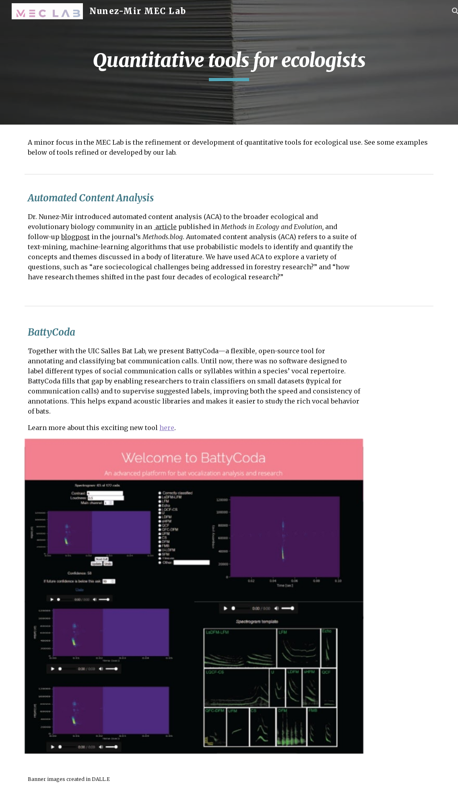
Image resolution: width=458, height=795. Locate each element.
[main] (229, 62)
